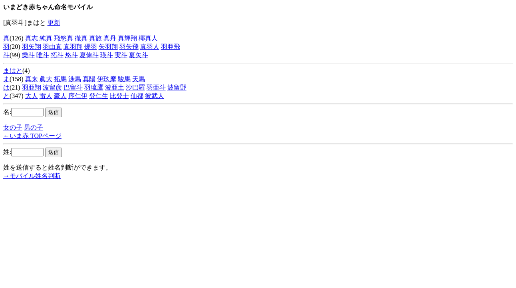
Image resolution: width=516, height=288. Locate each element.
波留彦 (52, 87)
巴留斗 (73, 87)
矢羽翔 (108, 46)
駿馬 (124, 79)
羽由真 (52, 46)
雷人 (46, 95)
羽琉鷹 (93, 87)
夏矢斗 (138, 55)
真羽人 (149, 46)
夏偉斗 (89, 55)
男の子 (33, 127)
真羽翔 (73, 46)
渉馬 (74, 79)
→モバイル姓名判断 (32, 175)
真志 (31, 38)
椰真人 (148, 38)
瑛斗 (106, 55)
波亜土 (114, 87)
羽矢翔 (31, 46)
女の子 (12, 127)
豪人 (60, 95)
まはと (12, 70)
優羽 (90, 46)
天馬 (138, 79)
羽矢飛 (129, 46)
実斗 (121, 55)
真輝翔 (127, 38)
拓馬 (60, 79)
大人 (31, 95)
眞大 (46, 79)
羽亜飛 (170, 46)
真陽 (89, 79)
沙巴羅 (135, 87)
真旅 (95, 38)
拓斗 (57, 55)
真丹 (109, 38)
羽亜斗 (156, 87)
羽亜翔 (31, 87)
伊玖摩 (106, 79)
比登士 (119, 95)
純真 (46, 38)
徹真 (81, 38)
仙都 (137, 95)
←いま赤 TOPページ (32, 135)
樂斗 (28, 55)
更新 (54, 22)
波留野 (177, 87)
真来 (31, 79)
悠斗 (71, 55)
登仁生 (98, 95)
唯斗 (42, 55)
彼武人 (154, 95)
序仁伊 (77, 95)
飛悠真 (63, 38)
